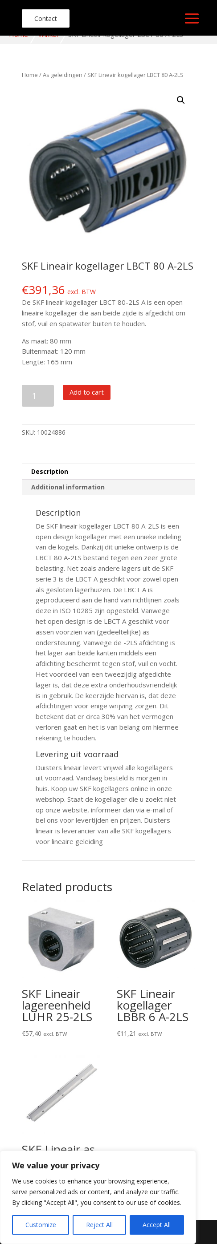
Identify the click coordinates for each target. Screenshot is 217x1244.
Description (49, 471)
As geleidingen (62, 75)
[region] (98, 1197)
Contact (45, 18)
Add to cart (87, 392)
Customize (40, 1224)
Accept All (157, 1224)
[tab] (108, 472)
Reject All (99, 1224)
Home (30, 75)
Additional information (68, 487)
